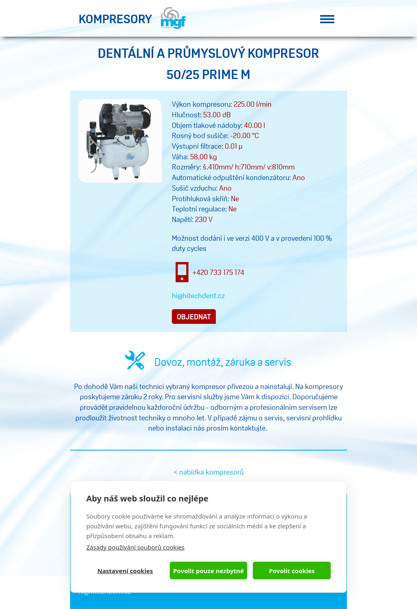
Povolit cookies (291, 571)
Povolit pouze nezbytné (208, 571)
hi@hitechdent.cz (198, 295)
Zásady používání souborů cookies (135, 547)
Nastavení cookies (125, 571)
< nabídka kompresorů (208, 471)
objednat (194, 316)
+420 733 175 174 (218, 272)
